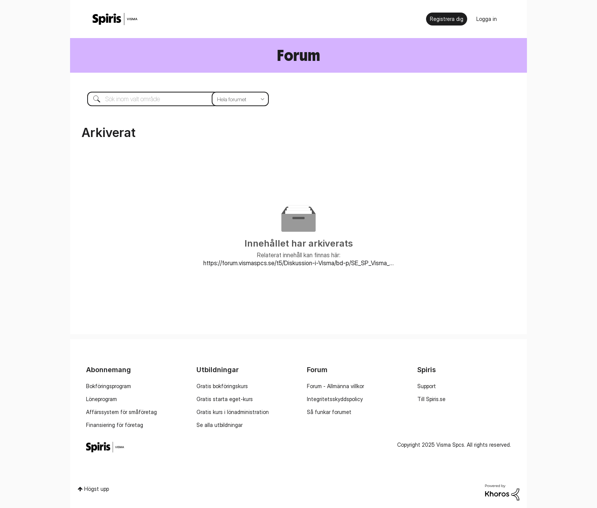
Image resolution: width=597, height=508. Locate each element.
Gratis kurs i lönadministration (232, 412)
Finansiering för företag (114, 425)
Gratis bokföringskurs (222, 386)
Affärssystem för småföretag (121, 412)
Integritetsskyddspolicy (335, 399)
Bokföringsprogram (108, 386)
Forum (298, 55)
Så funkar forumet (329, 412)
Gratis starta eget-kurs (224, 399)
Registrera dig (446, 19)
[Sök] (172, 99)
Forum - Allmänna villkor (335, 386)
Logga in (486, 19)
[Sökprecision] (240, 99)
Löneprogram (101, 399)
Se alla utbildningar (219, 425)
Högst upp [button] (96, 489)
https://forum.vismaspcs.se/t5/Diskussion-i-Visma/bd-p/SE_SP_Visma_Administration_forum (298, 263)
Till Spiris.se (431, 399)
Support (426, 386)
